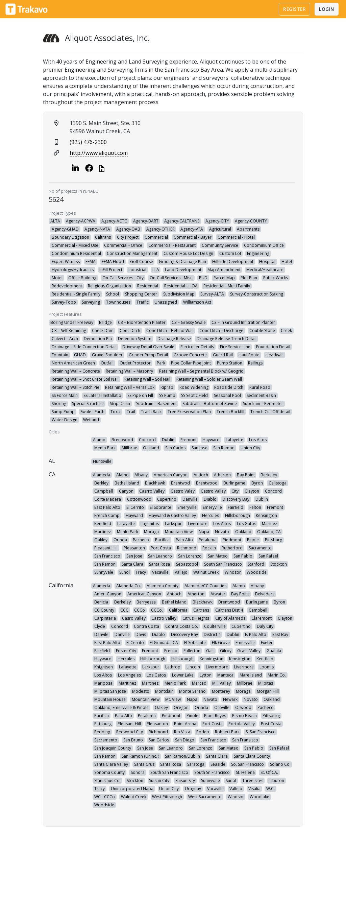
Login (326, 9)
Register (294, 9)
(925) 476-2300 (88, 142)
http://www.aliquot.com (99, 153)
